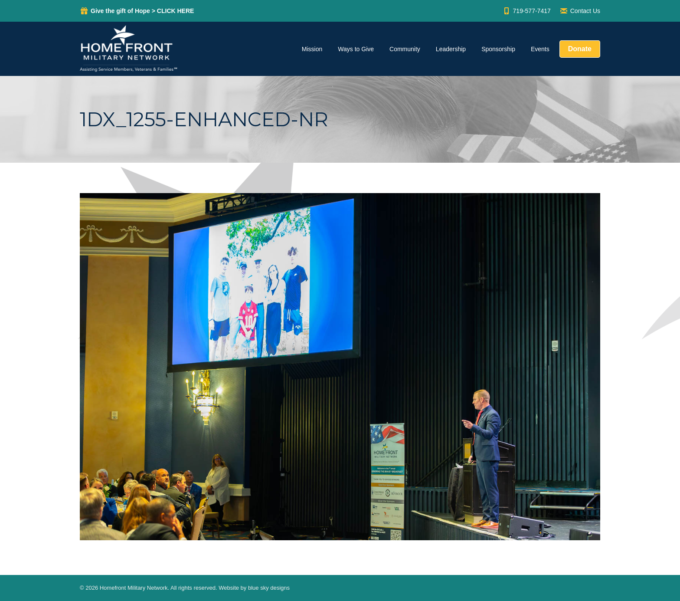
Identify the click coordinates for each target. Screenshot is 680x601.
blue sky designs (269, 588)
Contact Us (579, 11)
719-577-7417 (526, 11)
